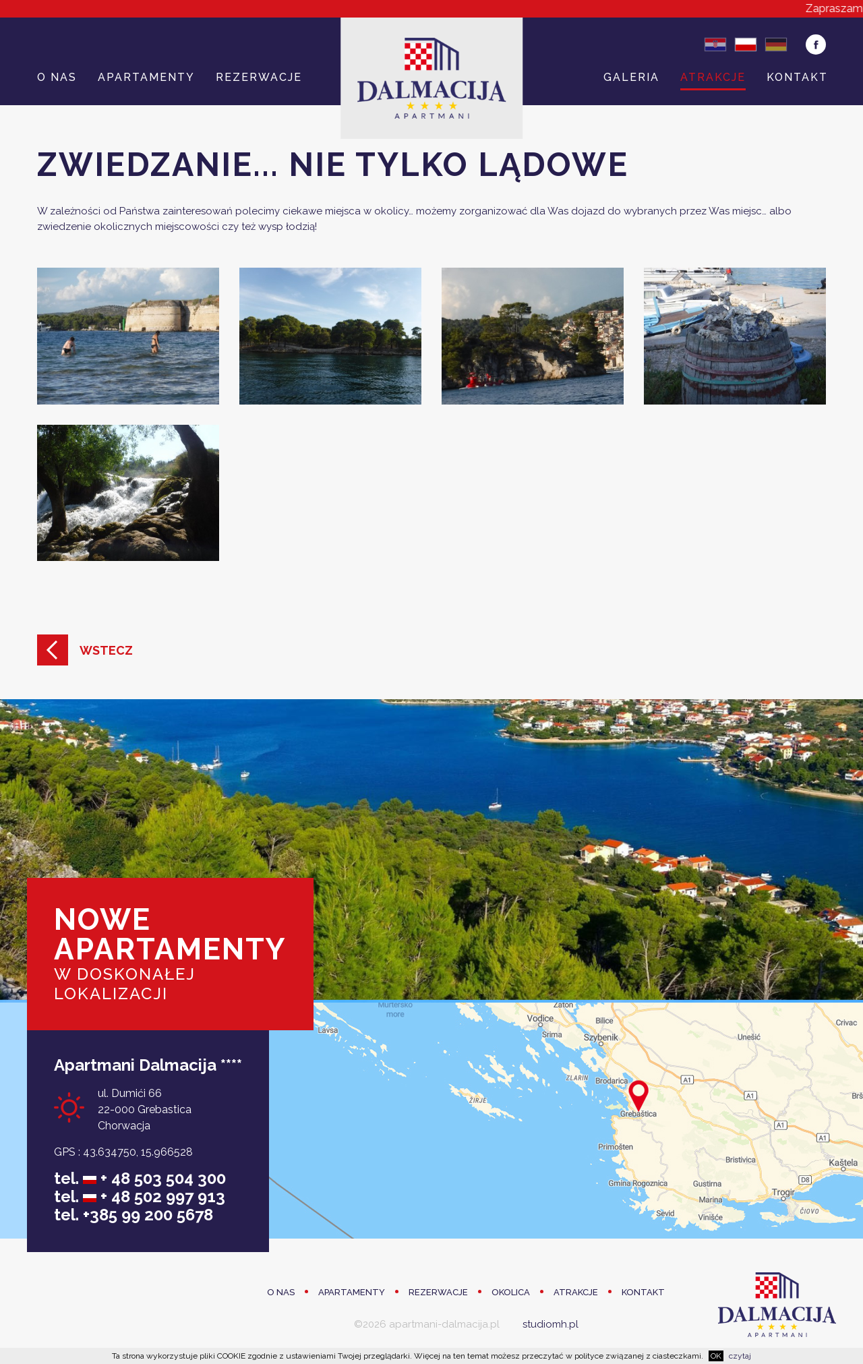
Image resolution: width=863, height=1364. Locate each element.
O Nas (57, 77)
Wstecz (106, 650)
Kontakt (797, 77)
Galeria (631, 77)
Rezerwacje (259, 77)
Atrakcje (713, 77)
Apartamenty (146, 77)
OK (716, 1356)
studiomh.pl (550, 1324)
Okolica (511, 1292)
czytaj (740, 1356)
